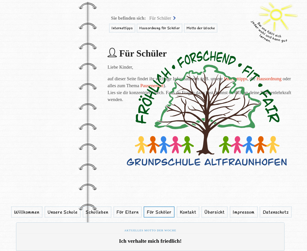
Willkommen (26, 212)
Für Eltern (127, 212)
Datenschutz (276, 212)
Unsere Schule (62, 212)
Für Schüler (159, 212)
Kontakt (188, 212)
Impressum (244, 212)
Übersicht (214, 212)
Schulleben (97, 212)
